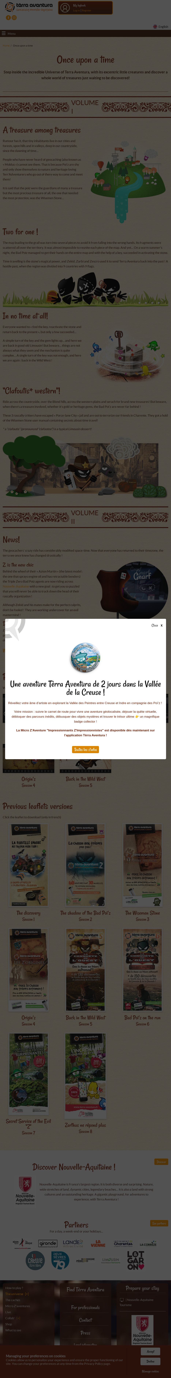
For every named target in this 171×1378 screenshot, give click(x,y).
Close (158, 625)
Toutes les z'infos (85, 749)
